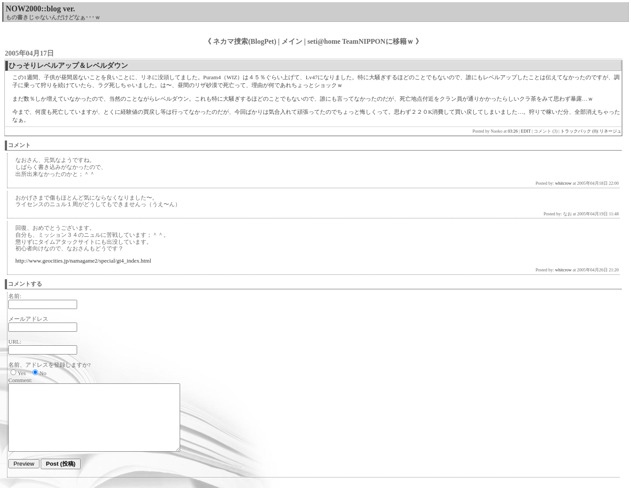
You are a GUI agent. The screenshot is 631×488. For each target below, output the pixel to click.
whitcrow (563, 183)
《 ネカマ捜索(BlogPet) (240, 41)
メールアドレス (28, 319)
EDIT (526, 131)
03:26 (513, 131)
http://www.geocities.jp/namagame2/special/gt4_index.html (83, 260)
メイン (291, 41)
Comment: (20, 380)
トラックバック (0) (578, 131)
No (42, 373)
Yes (22, 373)
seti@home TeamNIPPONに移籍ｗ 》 (365, 41)
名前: (14, 296)
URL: (14, 341)
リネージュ (610, 131)
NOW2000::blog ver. (40, 8)
